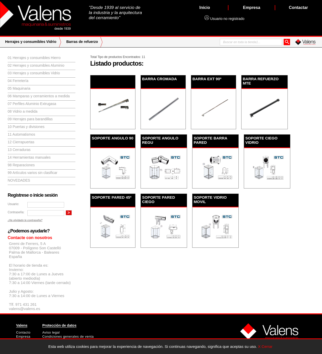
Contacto (23, 332)
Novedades (19, 180)
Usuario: (13, 204)
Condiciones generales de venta (68, 336)
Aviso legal (51, 332)
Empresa (23, 336)
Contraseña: (16, 212)
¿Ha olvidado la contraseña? (25, 220)
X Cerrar (265, 346)
